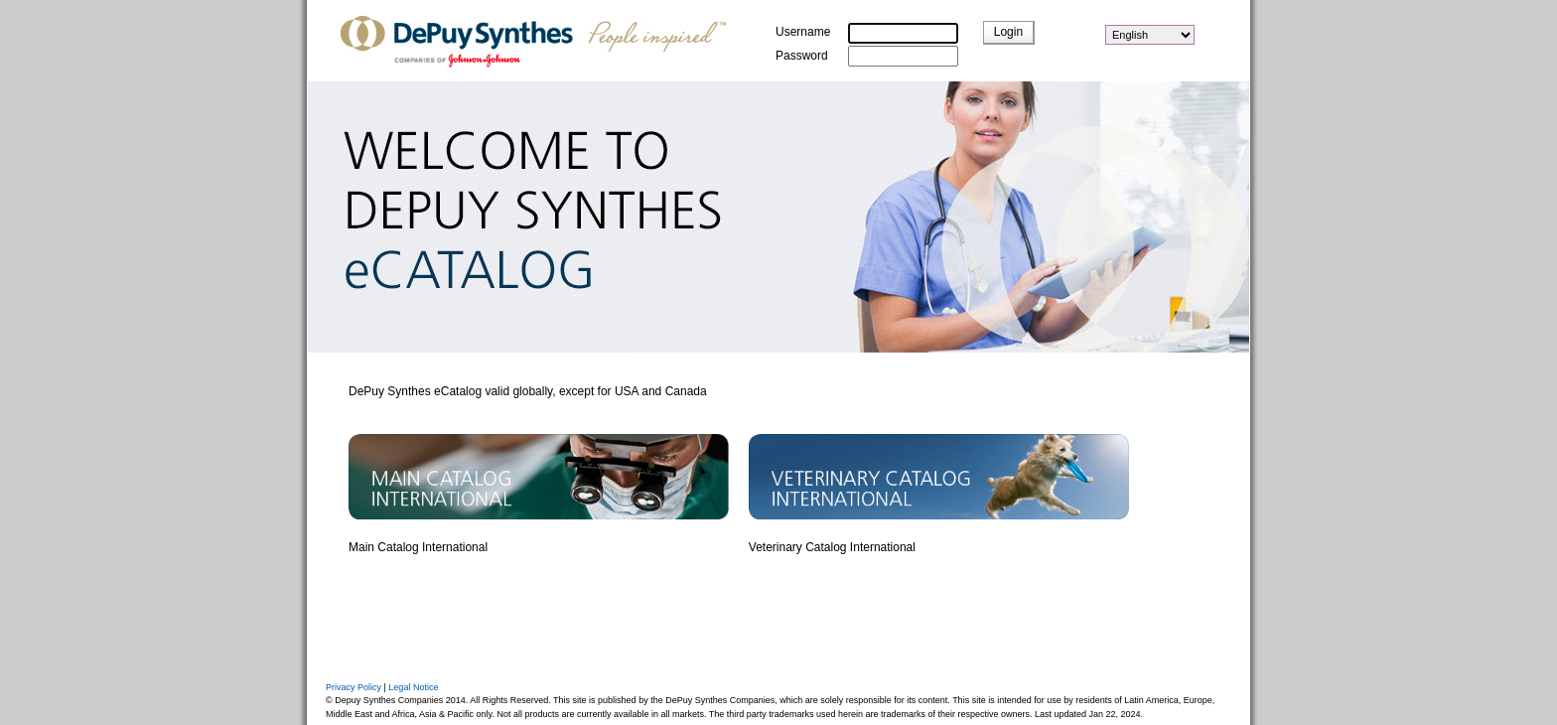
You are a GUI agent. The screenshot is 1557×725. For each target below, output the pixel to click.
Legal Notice (413, 687)
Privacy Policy (353, 687)
